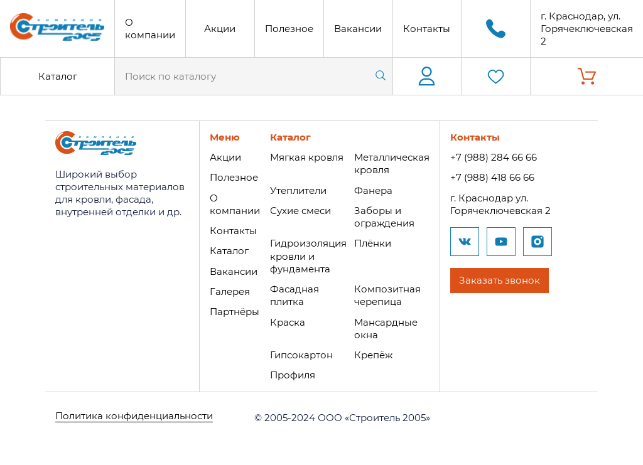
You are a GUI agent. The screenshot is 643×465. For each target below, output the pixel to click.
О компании (150, 28)
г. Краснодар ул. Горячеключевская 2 (499, 203)
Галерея (228, 290)
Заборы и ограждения (383, 216)
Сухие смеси (299, 210)
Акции (219, 29)
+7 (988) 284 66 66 (492, 157)
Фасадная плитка (293, 293)
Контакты (426, 29)
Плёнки (371, 242)
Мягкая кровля (305, 157)
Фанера (372, 190)
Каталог (57, 76)
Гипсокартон (300, 352)
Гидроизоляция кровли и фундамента (307, 254)
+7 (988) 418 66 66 (491, 177)
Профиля (291, 372)
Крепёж (372, 352)
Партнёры (233, 310)
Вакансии (358, 29)
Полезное (289, 29)
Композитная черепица (386, 293)
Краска (286, 319)
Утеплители (297, 190)
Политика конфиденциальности (134, 414)
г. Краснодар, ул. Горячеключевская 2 (587, 28)
